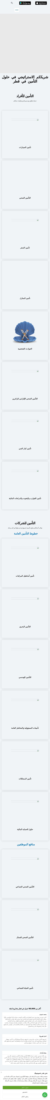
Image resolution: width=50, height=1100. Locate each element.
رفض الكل (25, 1097)
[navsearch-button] (12, 3)
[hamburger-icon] (16, 10)
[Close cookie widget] (1, 1072)
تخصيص (25, 1092)
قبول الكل (25, 1087)
